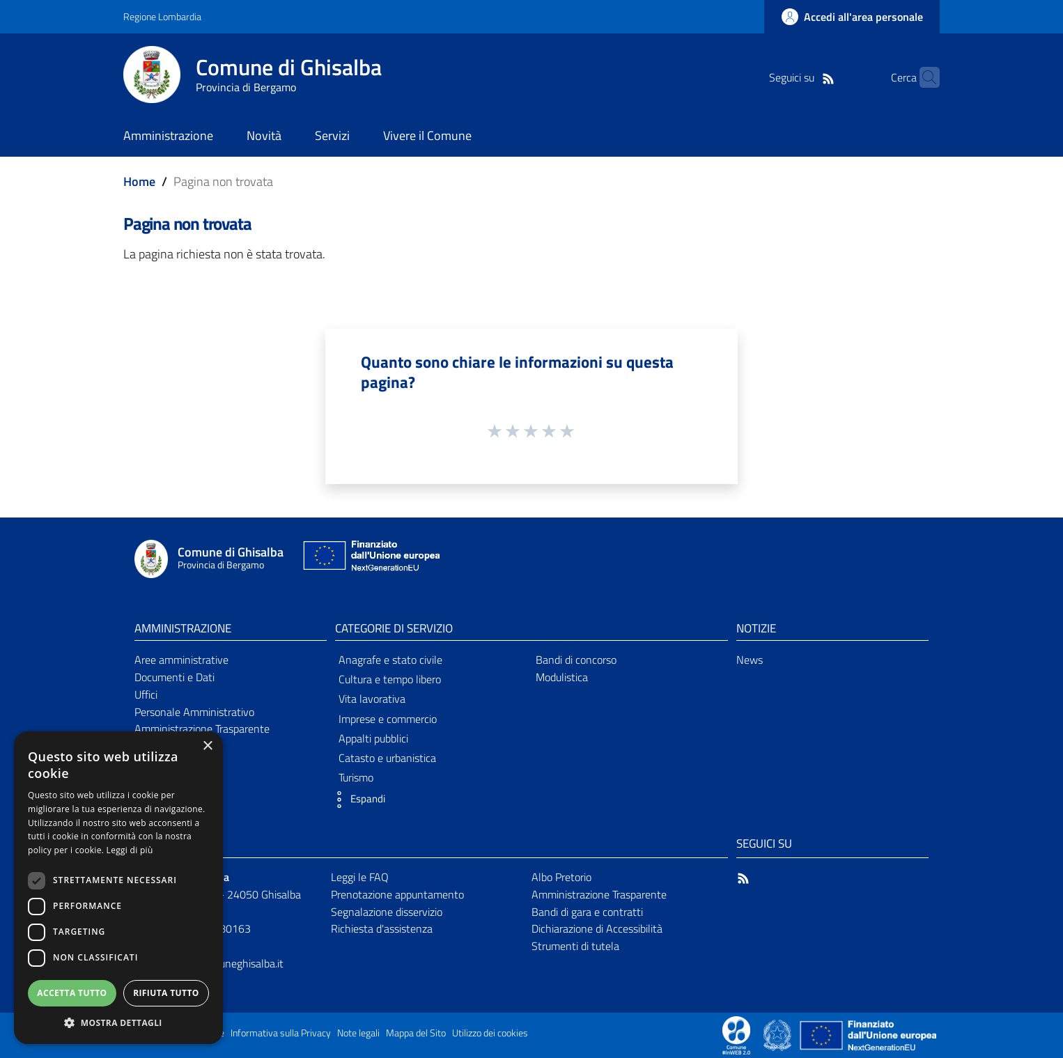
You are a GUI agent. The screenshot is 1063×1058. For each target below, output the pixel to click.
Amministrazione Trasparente (202, 728)
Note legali (358, 1033)
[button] (356, 799)
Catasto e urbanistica (387, 757)
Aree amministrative (181, 659)
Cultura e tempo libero (390, 679)
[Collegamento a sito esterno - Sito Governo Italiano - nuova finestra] (778, 1034)
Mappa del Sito (416, 1033)
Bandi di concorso (576, 659)
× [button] (207, 746)
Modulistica (562, 677)
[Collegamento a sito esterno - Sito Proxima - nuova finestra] (736, 1034)
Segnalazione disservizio (386, 911)
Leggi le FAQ (360, 877)
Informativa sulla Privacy (281, 1033)
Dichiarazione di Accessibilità (597, 928)
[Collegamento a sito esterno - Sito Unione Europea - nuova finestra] (370, 559)
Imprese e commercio (388, 718)
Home (139, 181)
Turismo (356, 777)
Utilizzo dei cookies (490, 1033)
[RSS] (807, 77)
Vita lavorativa (372, 698)
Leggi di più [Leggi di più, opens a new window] (130, 850)
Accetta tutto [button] (72, 993)
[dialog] (118, 887)
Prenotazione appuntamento (397, 894)
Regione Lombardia (162, 16)
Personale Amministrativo (194, 711)
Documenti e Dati (174, 677)
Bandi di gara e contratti (587, 911)
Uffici (145, 694)
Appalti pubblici (373, 738)
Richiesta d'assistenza (382, 928)
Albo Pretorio (561, 877)
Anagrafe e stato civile (390, 659)
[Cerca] (923, 77)
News (749, 659)
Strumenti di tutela (575, 946)
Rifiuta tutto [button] (166, 993)
